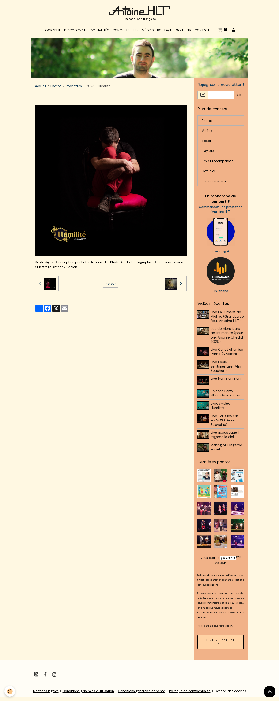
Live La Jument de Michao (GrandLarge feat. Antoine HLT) (226, 319)
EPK (136, 31)
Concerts (121, 31)
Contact (202, 31)
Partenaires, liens (214, 182)
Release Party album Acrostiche (225, 397)
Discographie (75, 31)
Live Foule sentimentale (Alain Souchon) (227, 371)
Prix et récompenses (217, 161)
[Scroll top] (269, 691)
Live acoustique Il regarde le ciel (225, 439)
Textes (207, 141)
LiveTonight (220, 252)
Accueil (40, 87)
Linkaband (220, 292)
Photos (55, 87)
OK (239, 95)
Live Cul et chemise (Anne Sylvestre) (227, 356)
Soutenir (183, 31)
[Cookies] (10, 691)
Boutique (165, 31)
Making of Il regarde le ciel (226, 451)
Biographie (52, 31)
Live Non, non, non (226, 383)
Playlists (208, 151)
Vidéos (207, 131)
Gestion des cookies (230, 695)
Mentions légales (46, 695)
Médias (148, 31)
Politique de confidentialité (190, 695)
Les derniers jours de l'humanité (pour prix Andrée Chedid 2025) (227, 340)
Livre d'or (208, 172)
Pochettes (74, 87)
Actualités (100, 31)
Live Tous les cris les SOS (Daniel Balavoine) (225, 424)
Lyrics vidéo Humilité (220, 410)
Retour (111, 284)
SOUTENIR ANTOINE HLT (220, 645)
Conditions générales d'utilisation (88, 695)
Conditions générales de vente (141, 695)
